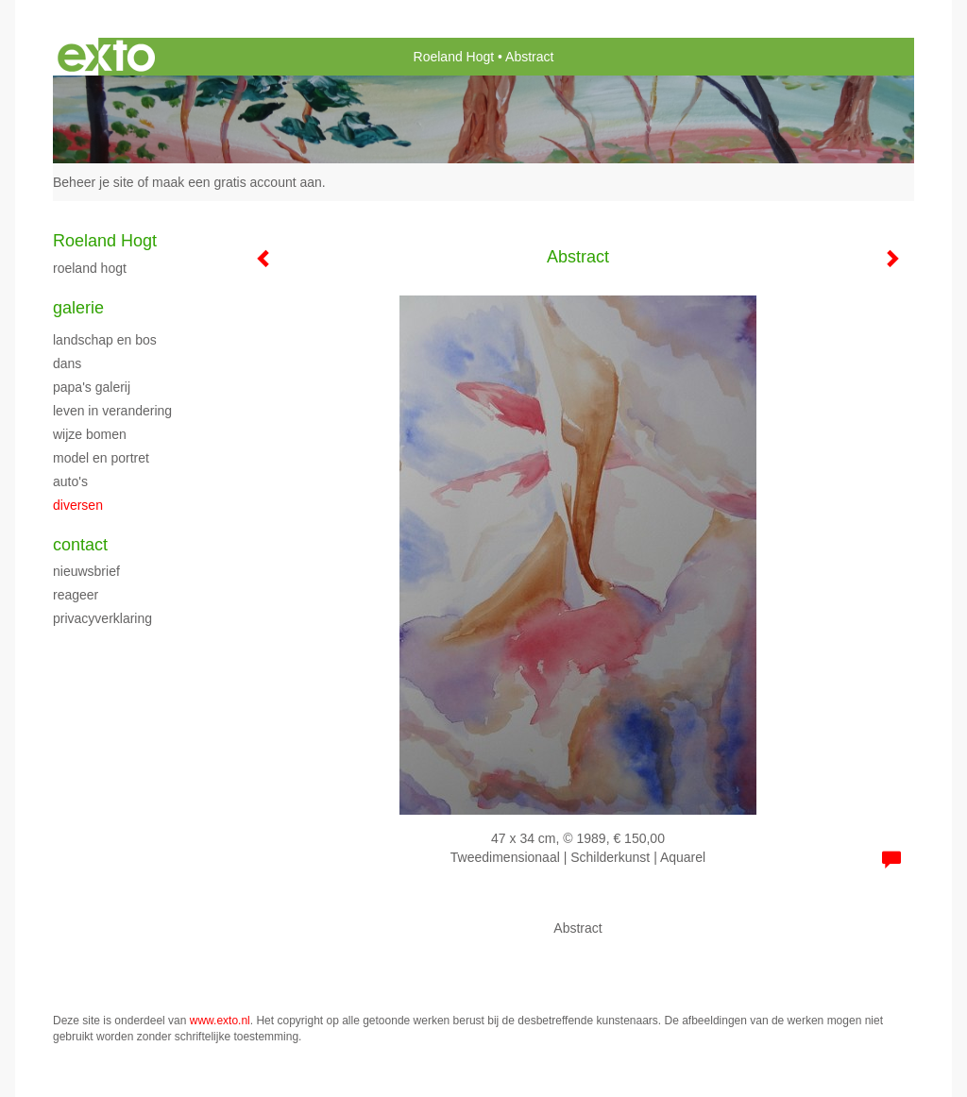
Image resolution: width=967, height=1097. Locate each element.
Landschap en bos (105, 339)
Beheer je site (93, 182)
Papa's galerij (91, 387)
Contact (80, 544)
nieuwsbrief (86, 571)
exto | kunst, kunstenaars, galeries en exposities (106, 57)
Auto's (70, 481)
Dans (67, 363)
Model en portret (101, 457)
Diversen (78, 505)
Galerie (78, 307)
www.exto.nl (220, 1020)
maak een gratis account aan (237, 182)
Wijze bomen (90, 434)
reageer (75, 594)
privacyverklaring (102, 618)
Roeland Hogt (454, 56)
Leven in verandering (112, 410)
